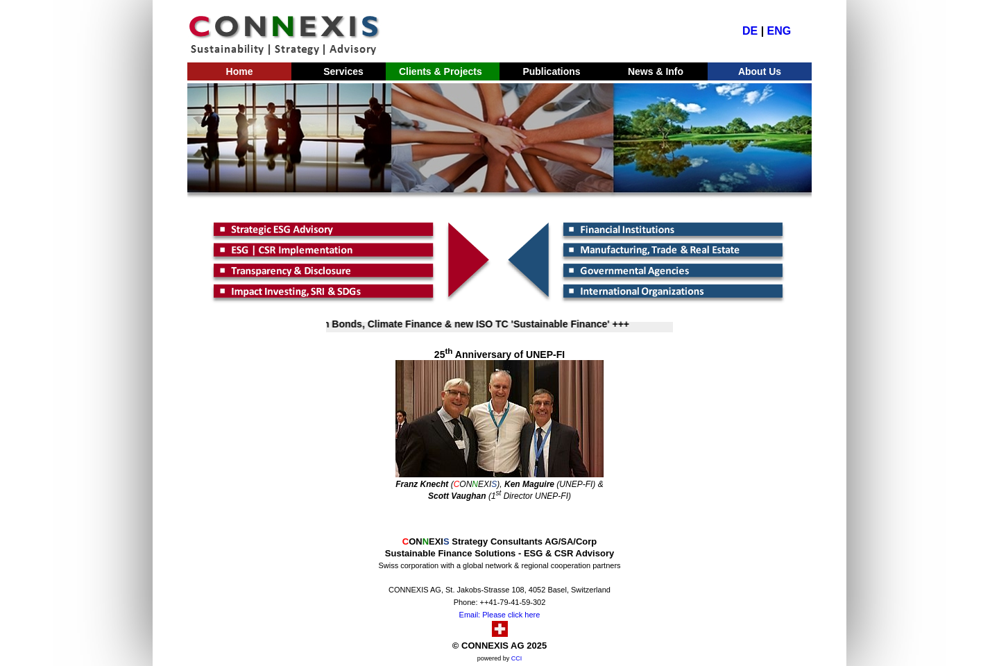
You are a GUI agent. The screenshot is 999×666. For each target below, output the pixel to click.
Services (343, 71)
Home (239, 71)
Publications (551, 71)
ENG (779, 31)
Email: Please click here (499, 614)
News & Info (655, 71)
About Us (759, 71)
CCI (516, 658)
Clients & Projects (437, 71)
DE (750, 31)
